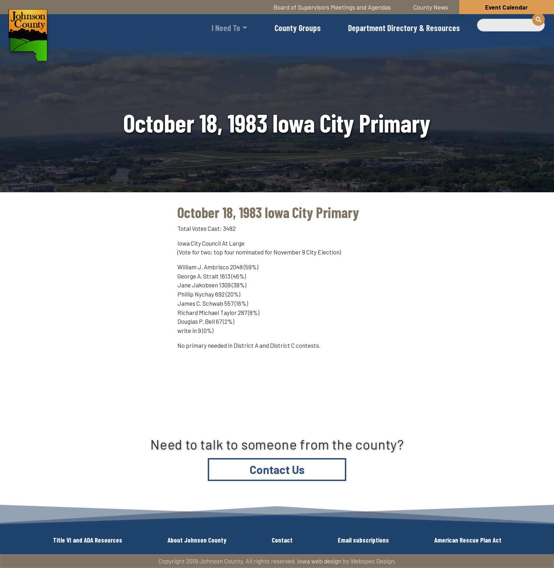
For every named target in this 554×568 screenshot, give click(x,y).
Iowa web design (319, 561)
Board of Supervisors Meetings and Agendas (332, 7)
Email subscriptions (363, 540)
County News (430, 7)
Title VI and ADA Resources (87, 540)
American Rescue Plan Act (467, 540)
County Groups (298, 28)
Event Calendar (506, 7)
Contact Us (277, 469)
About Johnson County (196, 540)
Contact (282, 540)
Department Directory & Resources (404, 28)
